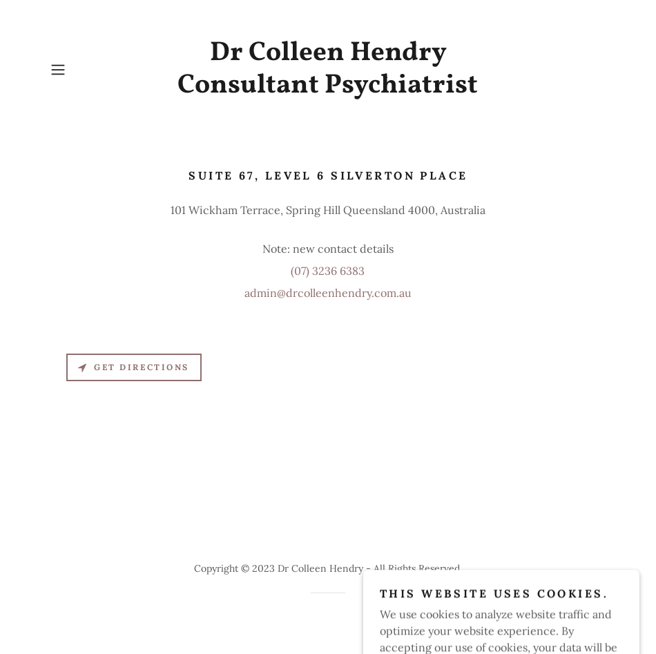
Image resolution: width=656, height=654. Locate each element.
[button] (86, 70)
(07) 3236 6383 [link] (328, 271)
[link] (327, 88)
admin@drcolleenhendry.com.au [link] (328, 293)
